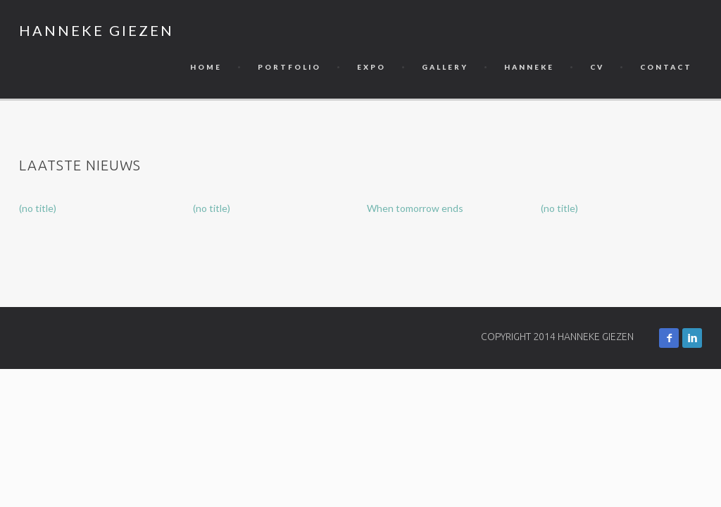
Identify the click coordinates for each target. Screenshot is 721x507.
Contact (666, 67)
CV (597, 67)
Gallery (445, 67)
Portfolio (289, 67)
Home (206, 67)
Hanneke (529, 67)
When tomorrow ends (415, 208)
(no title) (37, 208)
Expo (371, 67)
